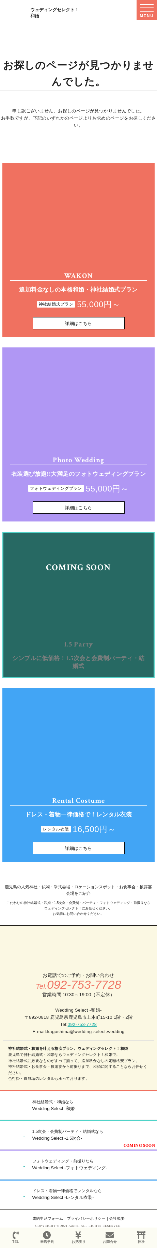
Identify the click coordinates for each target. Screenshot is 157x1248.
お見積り (78, 1237)
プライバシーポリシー (86, 1218)
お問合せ (110, 1237)
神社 (141, 1237)
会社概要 (117, 1218)
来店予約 (47, 1237)
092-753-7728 (82, 1024)
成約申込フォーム (47, 1218)
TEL (15, 1237)
